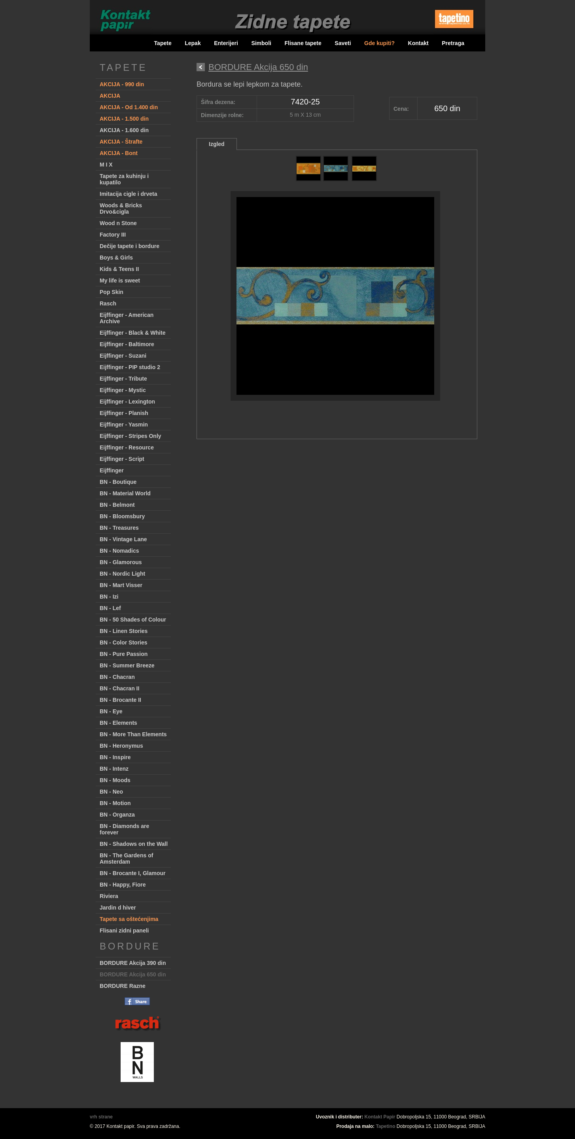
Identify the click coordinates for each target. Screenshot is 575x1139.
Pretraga (453, 43)
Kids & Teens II (119, 269)
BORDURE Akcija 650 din (133, 974)
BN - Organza (117, 814)
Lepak (192, 43)
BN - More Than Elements (133, 734)
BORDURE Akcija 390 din (133, 963)
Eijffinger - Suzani (123, 356)
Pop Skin (111, 292)
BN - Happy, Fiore (123, 884)
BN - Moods (115, 780)
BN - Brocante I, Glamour (132, 873)
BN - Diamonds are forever (124, 829)
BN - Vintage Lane (123, 539)
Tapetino (385, 1126)
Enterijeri (226, 43)
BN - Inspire (115, 757)
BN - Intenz (114, 769)
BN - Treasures (119, 528)
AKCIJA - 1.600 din (124, 130)
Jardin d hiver (118, 907)
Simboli (261, 43)
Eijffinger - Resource (127, 447)
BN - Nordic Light (122, 573)
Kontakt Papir (380, 1117)
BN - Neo (111, 791)
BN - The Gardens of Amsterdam (126, 858)
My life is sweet (120, 280)
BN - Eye (111, 711)
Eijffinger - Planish (124, 413)
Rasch (108, 303)
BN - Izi (109, 596)
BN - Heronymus (121, 746)
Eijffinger (112, 470)
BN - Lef (110, 608)
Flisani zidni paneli (124, 930)
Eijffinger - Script (122, 459)
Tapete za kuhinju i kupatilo (124, 179)
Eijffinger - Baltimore (127, 344)
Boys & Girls (116, 257)
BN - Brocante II (120, 700)
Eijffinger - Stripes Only (130, 436)
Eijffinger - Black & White (132, 333)
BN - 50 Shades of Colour (133, 619)
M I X (106, 164)
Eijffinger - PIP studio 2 (130, 367)
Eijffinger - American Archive (126, 318)
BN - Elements (118, 723)
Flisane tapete (302, 43)
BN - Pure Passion (124, 654)
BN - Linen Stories (124, 631)
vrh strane (101, 1117)
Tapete (163, 43)
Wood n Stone (118, 223)
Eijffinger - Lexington (127, 401)
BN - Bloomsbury (122, 516)
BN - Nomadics (119, 551)
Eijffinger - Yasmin (124, 424)
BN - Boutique (118, 482)
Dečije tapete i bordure (129, 246)
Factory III (113, 234)
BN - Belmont (117, 505)
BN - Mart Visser (121, 585)
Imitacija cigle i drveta (128, 194)
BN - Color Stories (124, 642)
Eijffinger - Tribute (123, 378)
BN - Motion (115, 803)
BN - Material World (125, 493)
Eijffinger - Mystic (123, 390)
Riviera (109, 896)
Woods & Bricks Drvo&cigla (121, 208)
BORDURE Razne (123, 986)
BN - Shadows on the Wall (134, 844)
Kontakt (418, 43)
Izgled (217, 144)
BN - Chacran (117, 677)
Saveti (343, 43)
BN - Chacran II (119, 688)
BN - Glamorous (121, 562)
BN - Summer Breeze (127, 665)
